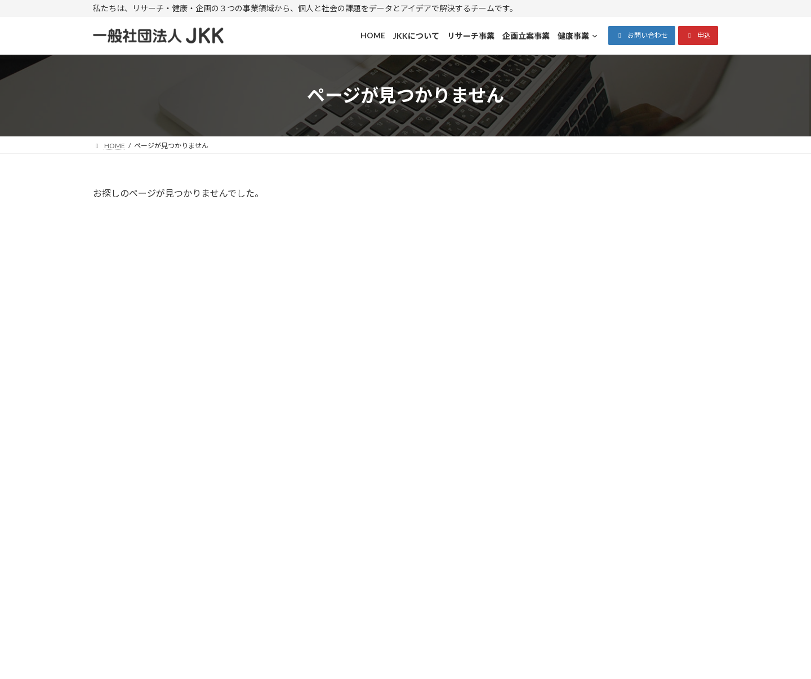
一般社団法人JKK (394, 659)
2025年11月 (573, 378)
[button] (641, 35)
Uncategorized (578, 318)
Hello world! (637, 227)
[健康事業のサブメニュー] (569, 594)
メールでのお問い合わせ (627, 484)
